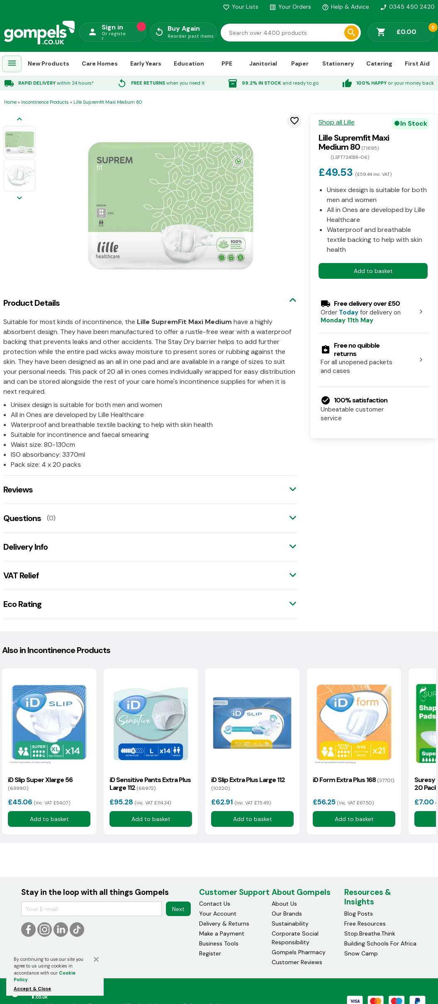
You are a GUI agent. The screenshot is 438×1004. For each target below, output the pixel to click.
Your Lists (240, 6)
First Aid (417, 63)
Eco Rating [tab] (22, 604)
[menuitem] (12, 64)
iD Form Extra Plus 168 (353, 780)
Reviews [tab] (18, 489)
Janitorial (263, 63)
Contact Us (214, 903)
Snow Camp (361, 953)
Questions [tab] (22, 518)
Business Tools (218, 943)
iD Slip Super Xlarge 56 (40, 784)
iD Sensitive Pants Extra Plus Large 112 (150, 784)
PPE (226, 63)
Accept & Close (32, 989)
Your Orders (290, 6)
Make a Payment (221, 933)
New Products (48, 63)
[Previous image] (19, 120)
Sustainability (290, 923)
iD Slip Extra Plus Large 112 (248, 784)
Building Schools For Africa (380, 943)
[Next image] (19, 199)
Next (178, 909)
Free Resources (365, 923)
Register (210, 953)
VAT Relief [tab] (21, 575)
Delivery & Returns (224, 923)
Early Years (145, 63)
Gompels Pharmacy (299, 952)
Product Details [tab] (31, 302)
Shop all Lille (337, 122)
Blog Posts (358, 913)
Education (189, 63)
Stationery (338, 63)
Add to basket (373, 271)
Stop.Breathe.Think (369, 933)
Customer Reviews (297, 962)
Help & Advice (345, 6)
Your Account (217, 913)
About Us (284, 903)
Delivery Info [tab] (25, 546)
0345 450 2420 (407, 6)
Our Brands (287, 913)
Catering (379, 63)
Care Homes (100, 63)
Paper (300, 63)
